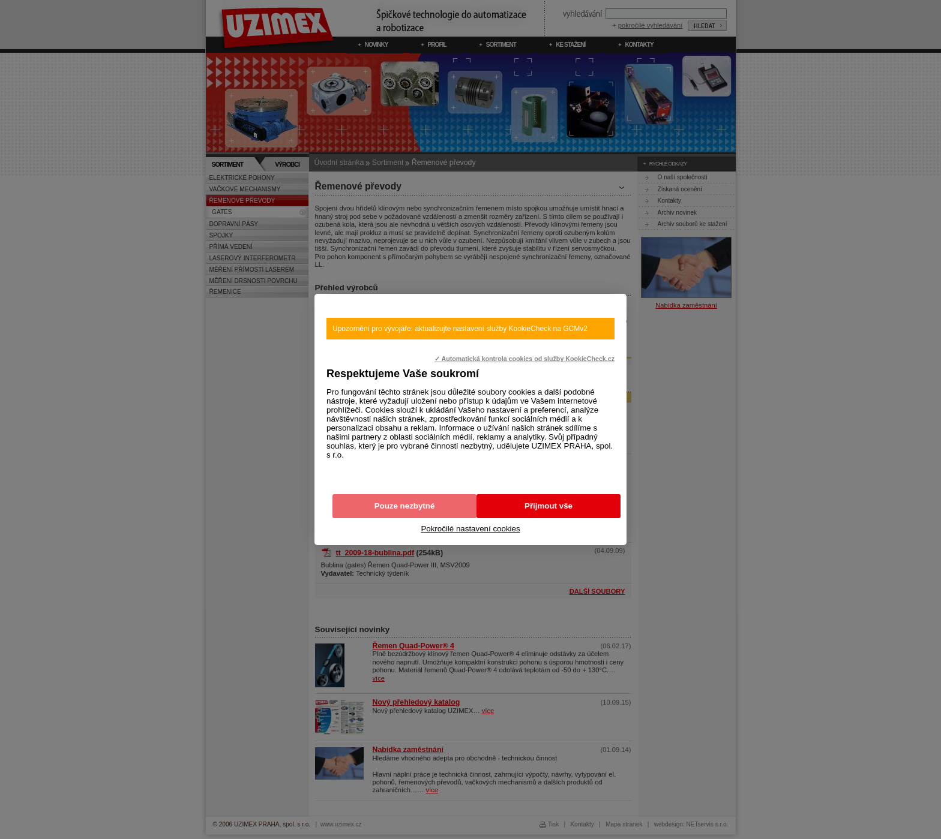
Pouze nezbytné (404, 505)
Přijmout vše (549, 505)
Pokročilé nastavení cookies (470, 528)
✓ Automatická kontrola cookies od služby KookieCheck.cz (524, 358)
